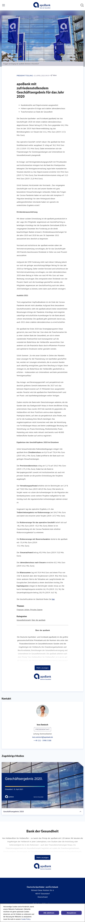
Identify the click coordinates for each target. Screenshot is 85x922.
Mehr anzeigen (42, 668)
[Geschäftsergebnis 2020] (42, 785)
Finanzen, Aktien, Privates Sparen (29, 609)
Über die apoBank (38, 620)
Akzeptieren (71, 913)
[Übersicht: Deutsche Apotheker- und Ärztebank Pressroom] (41, 5)
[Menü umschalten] (3, 5)
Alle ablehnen (48, 913)
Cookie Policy (25, 919)
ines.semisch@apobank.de (42, 737)
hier (53, 599)
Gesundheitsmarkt (24, 620)
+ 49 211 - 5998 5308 (42, 740)
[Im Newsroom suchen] (82, 5)
